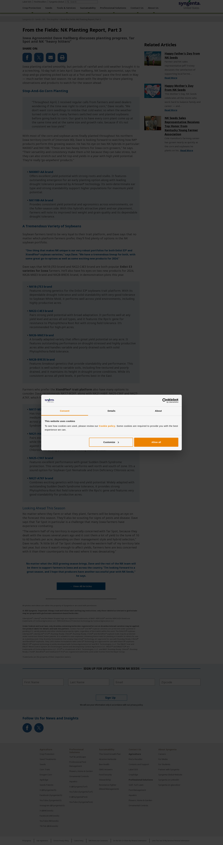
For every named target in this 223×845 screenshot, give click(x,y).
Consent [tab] (64, 410)
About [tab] (158, 410)
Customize (111, 442)
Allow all (156, 442)
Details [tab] (111, 410)
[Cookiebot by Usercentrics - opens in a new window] (164, 400)
